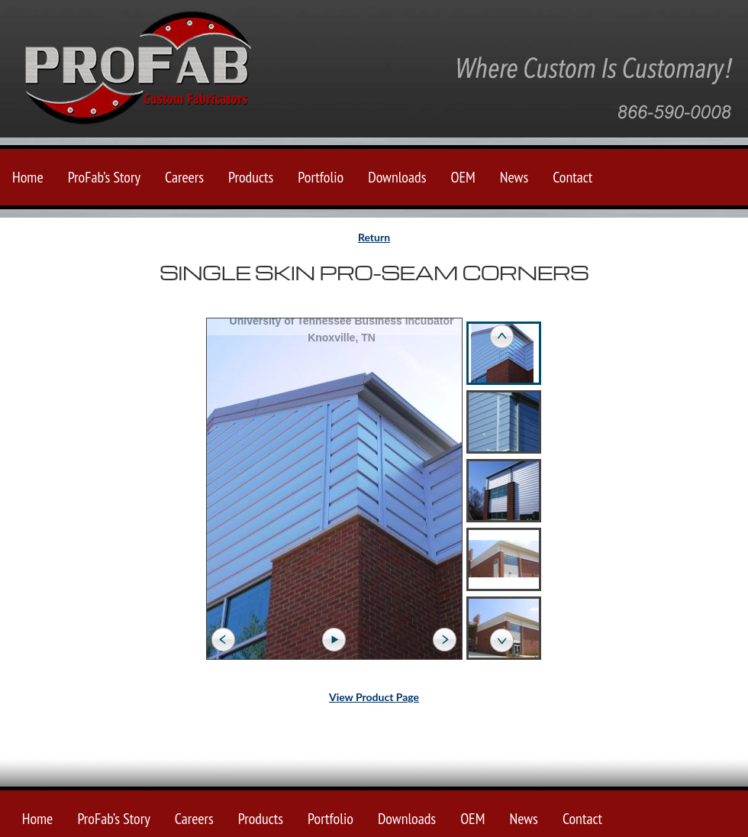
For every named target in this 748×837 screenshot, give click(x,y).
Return (374, 237)
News (514, 177)
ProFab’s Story (104, 177)
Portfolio (320, 177)
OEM (462, 177)
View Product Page (374, 696)
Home (28, 177)
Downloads (397, 177)
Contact (572, 177)
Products (250, 177)
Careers (184, 177)
